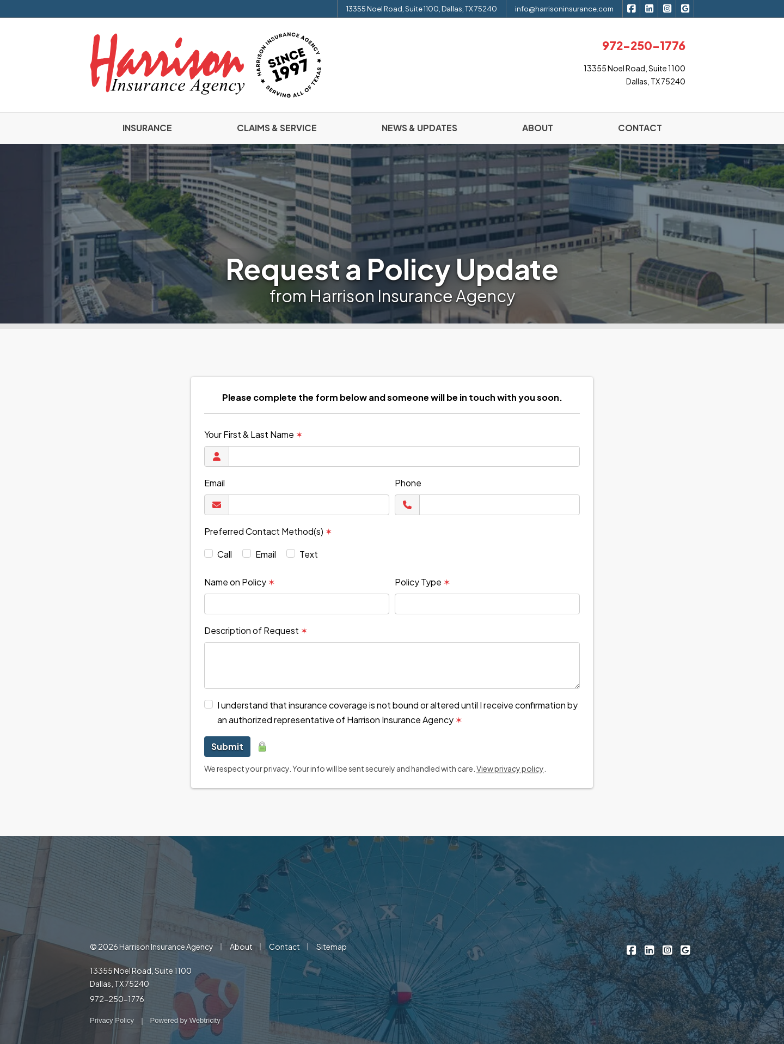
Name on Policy (239, 582)
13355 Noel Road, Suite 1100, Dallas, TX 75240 (421, 8)
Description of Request (256, 630)
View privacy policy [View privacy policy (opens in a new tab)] (510, 768)
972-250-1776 (117, 999)
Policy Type (422, 582)
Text (308, 554)
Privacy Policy (112, 1020)
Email (214, 483)
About (241, 946)
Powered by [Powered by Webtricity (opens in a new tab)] (185, 1020)
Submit (227, 746)
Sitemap (331, 946)
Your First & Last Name (253, 434)
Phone (408, 483)
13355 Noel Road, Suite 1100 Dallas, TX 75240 (141, 977)
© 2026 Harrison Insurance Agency (151, 946)
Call (224, 554)
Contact (284, 946)
